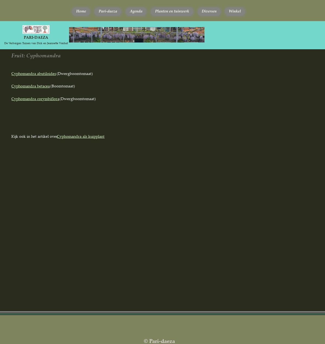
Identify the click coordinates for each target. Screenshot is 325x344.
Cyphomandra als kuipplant (81, 136)
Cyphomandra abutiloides (33, 73)
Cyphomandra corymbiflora (35, 98)
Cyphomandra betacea (30, 86)
